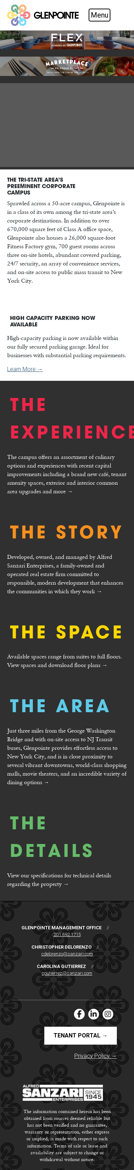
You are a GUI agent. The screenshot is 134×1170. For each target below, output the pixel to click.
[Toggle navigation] (105, 15)
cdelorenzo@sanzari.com (67, 953)
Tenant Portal (81, 1035)
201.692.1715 (67, 934)
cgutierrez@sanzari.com (67, 973)
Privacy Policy (95, 1055)
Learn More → (25, 369)
